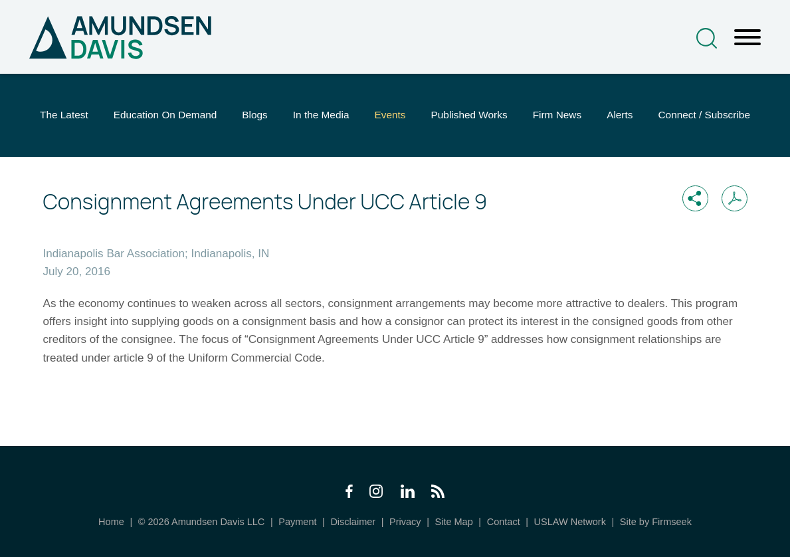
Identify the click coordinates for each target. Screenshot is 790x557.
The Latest (64, 114)
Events (389, 114)
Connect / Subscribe (703, 114)
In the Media (321, 114)
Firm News (557, 114)
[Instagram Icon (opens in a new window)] (377, 494)
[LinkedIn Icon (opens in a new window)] (407, 494)
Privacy (405, 521)
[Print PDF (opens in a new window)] (734, 198)
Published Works (469, 114)
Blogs (254, 114)
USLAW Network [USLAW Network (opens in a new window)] (570, 521)
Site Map (453, 521)
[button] (695, 198)
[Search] (706, 38)
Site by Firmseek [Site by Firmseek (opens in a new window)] (656, 521)
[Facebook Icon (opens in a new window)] (349, 494)
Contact (503, 521)
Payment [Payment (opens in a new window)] (297, 521)
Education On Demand (165, 114)
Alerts (620, 114)
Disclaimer (352, 521)
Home (111, 521)
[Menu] (747, 38)
